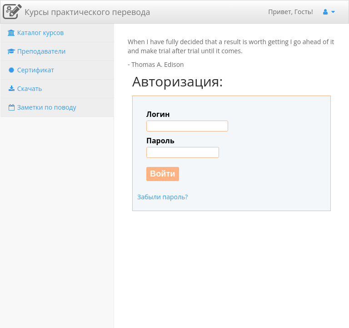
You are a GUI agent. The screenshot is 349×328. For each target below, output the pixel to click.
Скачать (24, 88)
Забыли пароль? (162, 196)
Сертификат (30, 70)
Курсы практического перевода (87, 11)
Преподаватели (36, 51)
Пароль (160, 141)
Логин (158, 114)
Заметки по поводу (41, 107)
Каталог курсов (35, 32)
